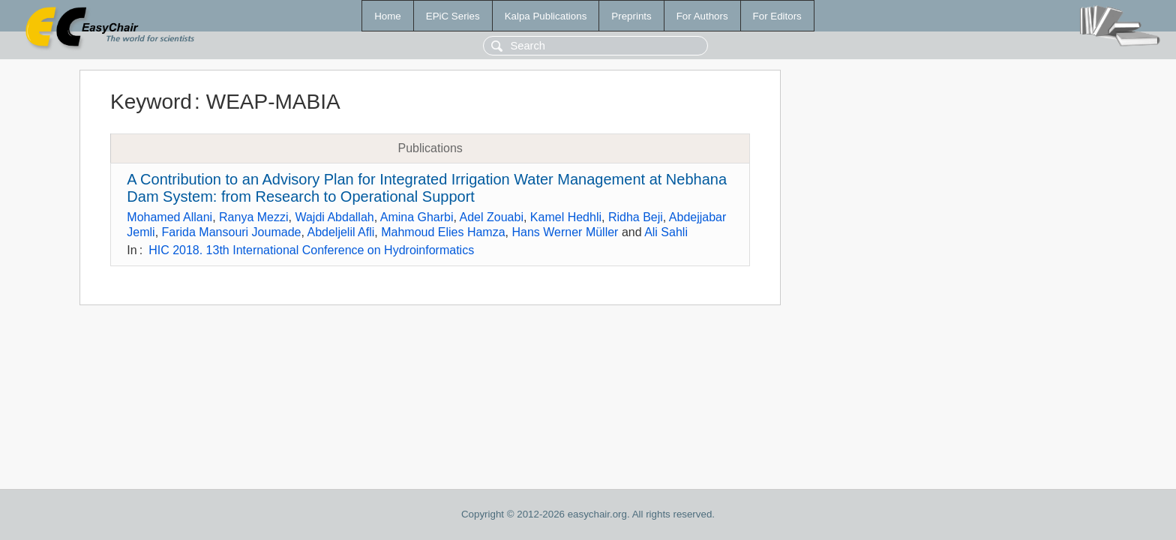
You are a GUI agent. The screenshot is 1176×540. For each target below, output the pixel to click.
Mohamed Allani (169, 217)
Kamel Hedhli (566, 217)
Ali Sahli (666, 232)
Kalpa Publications (546, 16)
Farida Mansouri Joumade (232, 232)
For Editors (777, 16)
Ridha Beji (635, 217)
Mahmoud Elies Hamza (443, 232)
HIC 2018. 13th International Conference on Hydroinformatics (311, 250)
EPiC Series (453, 16)
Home (387, 16)
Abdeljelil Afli (340, 232)
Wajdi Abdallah (334, 217)
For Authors (702, 16)
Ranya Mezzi (253, 217)
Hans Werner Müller (565, 232)
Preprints (631, 16)
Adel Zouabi (492, 217)
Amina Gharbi (417, 217)
